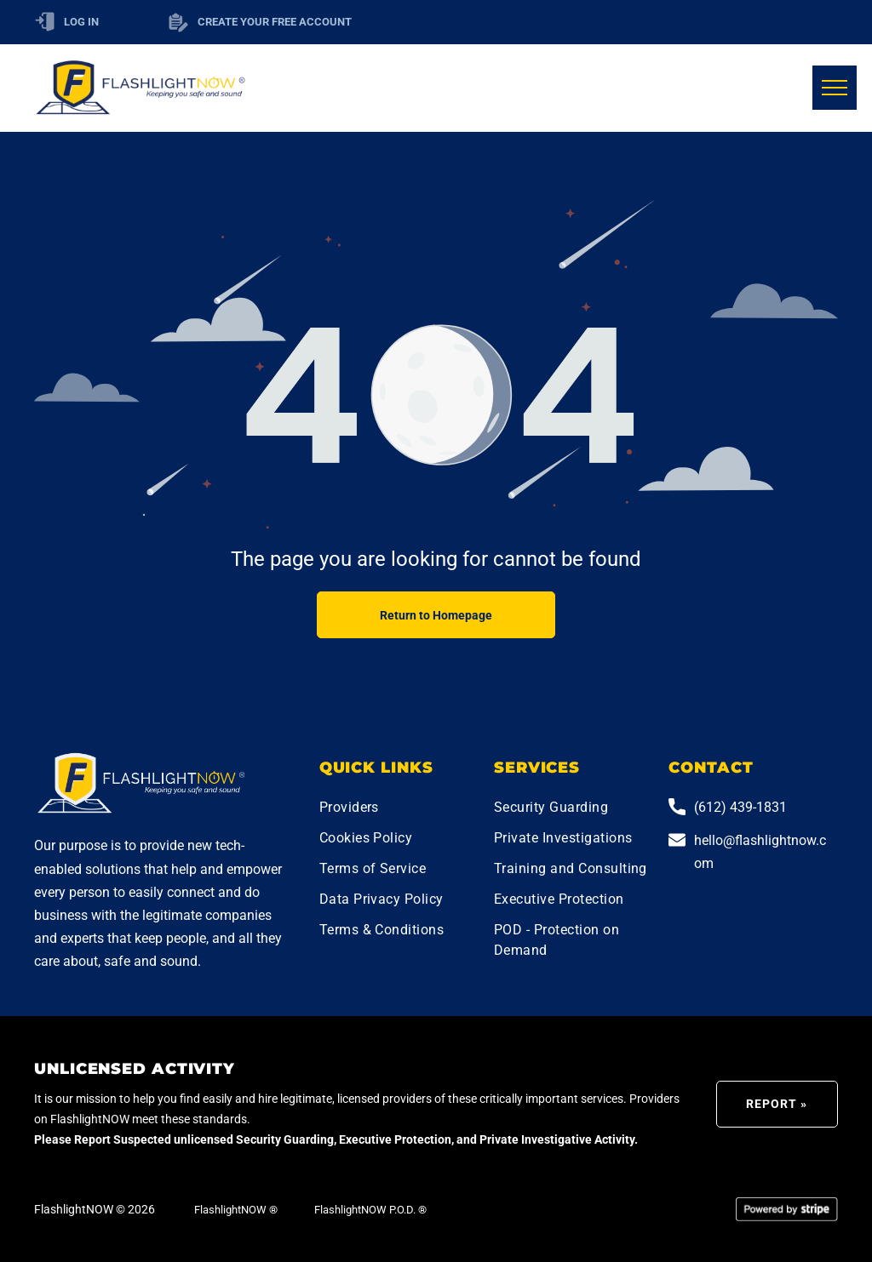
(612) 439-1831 (740, 807)
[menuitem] (401, 809)
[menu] (834, 88)
